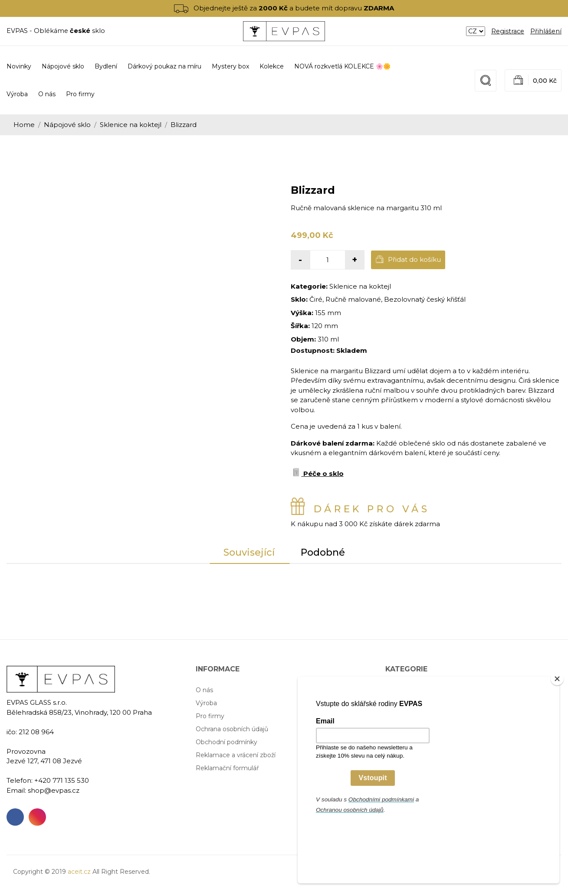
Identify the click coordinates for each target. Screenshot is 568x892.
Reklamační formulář (227, 768)
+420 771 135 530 (61, 780)
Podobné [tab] (323, 552)
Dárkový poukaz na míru (422, 716)
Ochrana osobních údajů (232, 729)
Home (24, 124)
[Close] (557, 737)
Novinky (19, 66)
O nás (47, 94)
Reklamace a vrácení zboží (236, 755)
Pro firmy (80, 94)
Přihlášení (545, 31)
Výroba (17, 94)
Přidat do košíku (408, 259)
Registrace (507, 31)
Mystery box (404, 729)
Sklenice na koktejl (130, 124)
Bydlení (396, 703)
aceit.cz (79, 872)
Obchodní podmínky (226, 742)
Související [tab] (249, 552)
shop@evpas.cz (53, 790)
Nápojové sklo (67, 124)
